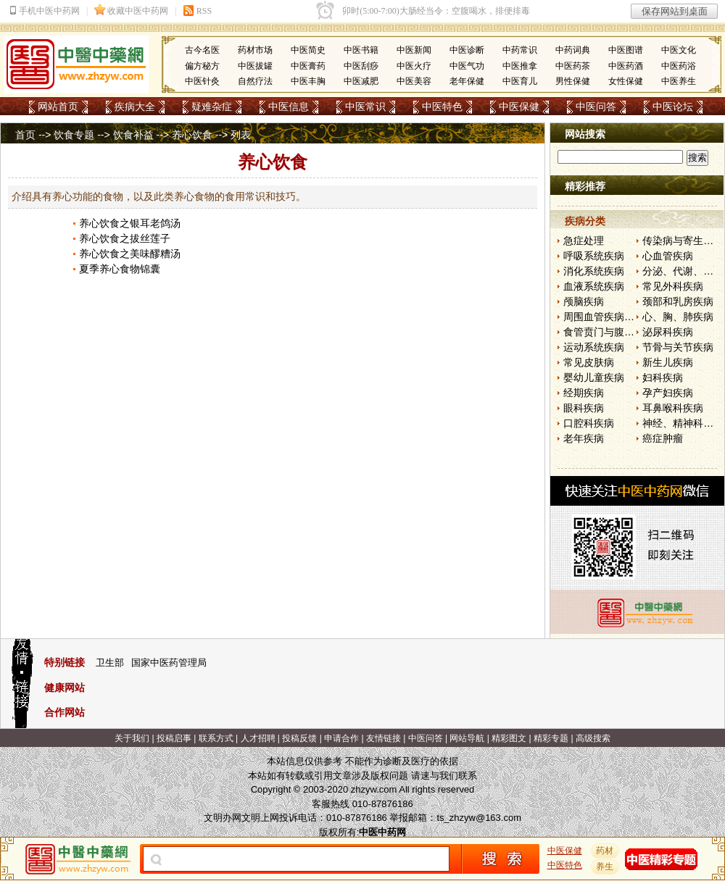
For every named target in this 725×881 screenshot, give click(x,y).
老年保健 (467, 81)
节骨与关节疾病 (677, 347)
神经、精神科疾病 (683, 423)
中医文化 (678, 50)
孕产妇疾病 (667, 392)
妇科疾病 (662, 377)
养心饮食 (192, 135)
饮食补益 (133, 135)
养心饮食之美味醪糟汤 (130, 253)
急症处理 (583, 240)
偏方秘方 (202, 66)
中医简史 (308, 50)
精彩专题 (551, 738)
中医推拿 (519, 66)
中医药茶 (572, 66)
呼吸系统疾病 (593, 256)
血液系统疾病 (593, 286)
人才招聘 (258, 738)
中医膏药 (308, 66)
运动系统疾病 (593, 347)
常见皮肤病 (588, 362)
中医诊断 (467, 50)
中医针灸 (202, 81)
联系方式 (216, 738)
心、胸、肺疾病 (677, 316)
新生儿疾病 (667, 362)
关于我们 (132, 738)
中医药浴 (678, 66)
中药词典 (572, 50)
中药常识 (519, 50)
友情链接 (383, 738)
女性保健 (625, 81)
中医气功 (467, 66)
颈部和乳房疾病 (677, 301)
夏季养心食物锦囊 (119, 269)
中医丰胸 (308, 81)
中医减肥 (361, 81)
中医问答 (596, 106)
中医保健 (519, 106)
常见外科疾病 (672, 286)
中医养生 (678, 81)
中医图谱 (625, 50)
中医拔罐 (255, 66)
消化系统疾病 (593, 271)
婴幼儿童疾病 (593, 377)
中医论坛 (672, 106)
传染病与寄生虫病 (683, 240)
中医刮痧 (361, 66)
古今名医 (202, 50)
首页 (25, 135)
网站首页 (58, 106)
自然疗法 (255, 81)
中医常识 (365, 106)
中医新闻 (414, 50)
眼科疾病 (583, 408)
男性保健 (572, 81)
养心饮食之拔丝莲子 (124, 238)
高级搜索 (593, 738)
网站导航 (467, 738)
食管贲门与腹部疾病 (609, 332)
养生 (605, 866)
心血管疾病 (667, 256)
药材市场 (255, 50)
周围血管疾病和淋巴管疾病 (624, 316)
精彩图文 (509, 738)
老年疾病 (583, 438)
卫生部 (110, 662)
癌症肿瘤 (662, 438)
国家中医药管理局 (169, 662)
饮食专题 (74, 135)
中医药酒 (625, 66)
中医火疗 (414, 66)
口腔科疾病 (588, 423)
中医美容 (414, 81)
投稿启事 (174, 738)
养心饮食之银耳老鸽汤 (130, 223)
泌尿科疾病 (667, 332)
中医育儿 (519, 81)
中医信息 (288, 106)
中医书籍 (361, 50)
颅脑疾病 (583, 301)
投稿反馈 (299, 738)
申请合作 (341, 738)
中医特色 (442, 106)
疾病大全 (135, 106)
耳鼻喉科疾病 (672, 408)
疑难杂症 (211, 106)
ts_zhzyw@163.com (478, 817)
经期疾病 (583, 392)
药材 (605, 850)
